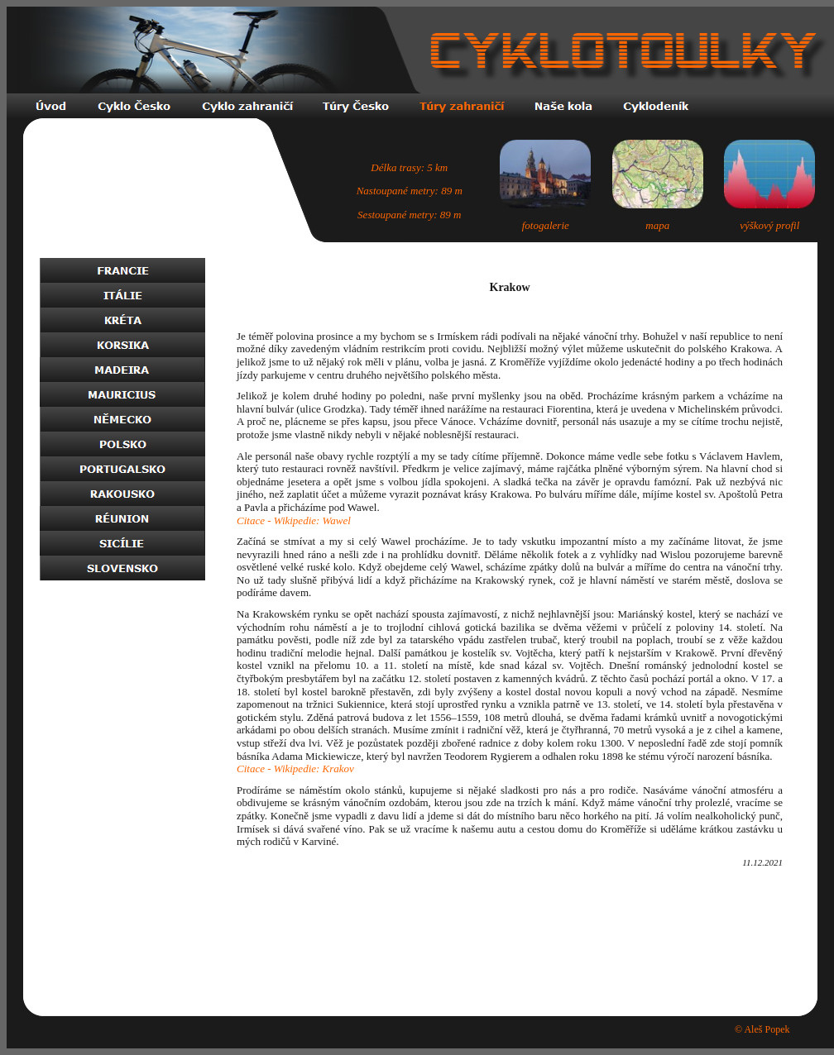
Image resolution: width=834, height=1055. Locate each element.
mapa (657, 225)
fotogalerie (545, 225)
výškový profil (769, 225)
